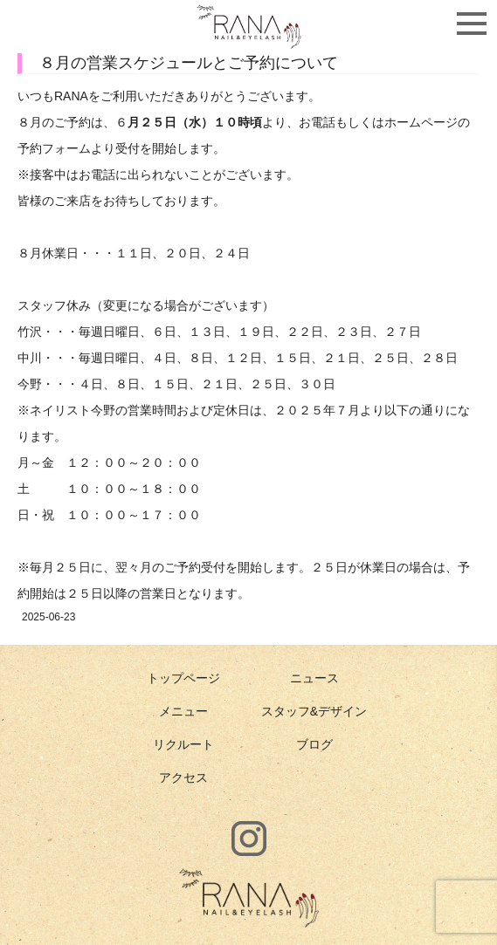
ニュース (314, 678)
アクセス (183, 777)
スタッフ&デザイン (314, 711)
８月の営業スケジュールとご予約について (188, 63)
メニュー (183, 711)
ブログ (314, 744)
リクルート (183, 744)
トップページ (183, 678)
